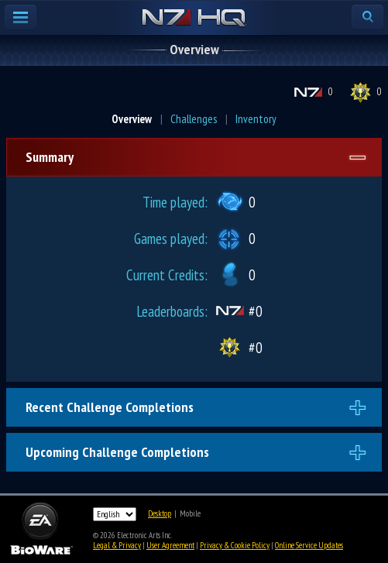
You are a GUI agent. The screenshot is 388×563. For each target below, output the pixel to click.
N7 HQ (194, 18)
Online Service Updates (309, 545)
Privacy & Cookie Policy (235, 545)
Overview (132, 119)
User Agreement (170, 545)
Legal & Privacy (117, 545)
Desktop (159, 513)
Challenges (193, 119)
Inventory (255, 119)
